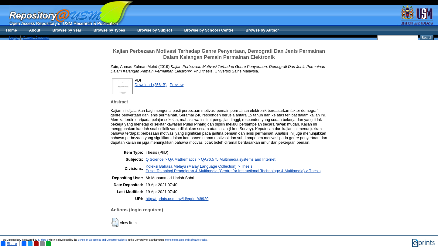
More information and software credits (186, 240)
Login (13, 37)
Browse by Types (109, 30)
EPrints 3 (43, 240)
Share (9, 243)
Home (11, 30)
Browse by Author (262, 30)
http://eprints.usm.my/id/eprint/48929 (176, 198)
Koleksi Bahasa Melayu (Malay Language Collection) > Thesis (198, 166)
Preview (177, 84)
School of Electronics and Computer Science (102, 240)
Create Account (36, 37)
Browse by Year (67, 30)
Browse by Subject (154, 30)
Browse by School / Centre (208, 30)
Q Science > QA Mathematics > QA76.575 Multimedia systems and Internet (210, 159)
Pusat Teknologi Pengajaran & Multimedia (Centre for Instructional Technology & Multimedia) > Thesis (232, 171)
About (34, 30)
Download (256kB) (150, 84)
